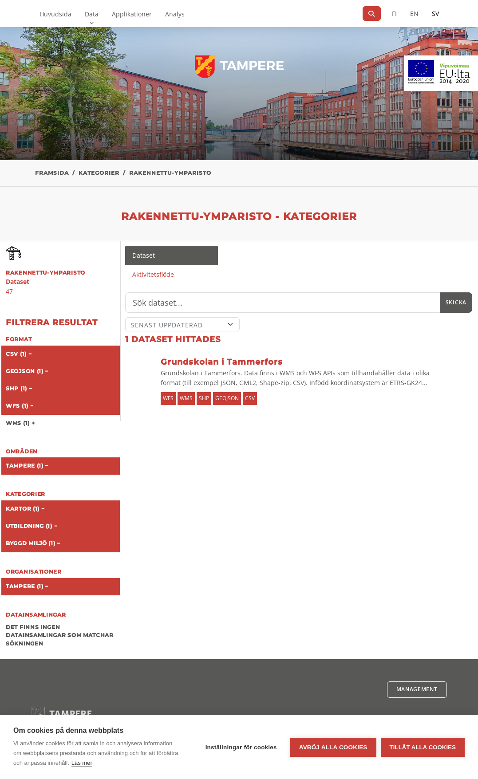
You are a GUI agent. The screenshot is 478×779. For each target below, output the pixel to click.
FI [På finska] (394, 13)
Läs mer (81, 762)
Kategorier (99, 172)
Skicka (456, 302)
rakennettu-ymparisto (170, 172)
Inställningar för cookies (241, 747)
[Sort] (182, 324)
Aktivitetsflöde (153, 274)
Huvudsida (55, 14)
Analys (175, 14)
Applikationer (132, 14)
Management (417, 689)
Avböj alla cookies (333, 747)
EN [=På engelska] (414, 13)
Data (92, 14)
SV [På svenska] (435, 13)
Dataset (143, 255)
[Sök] (372, 13)
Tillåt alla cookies (423, 747)
